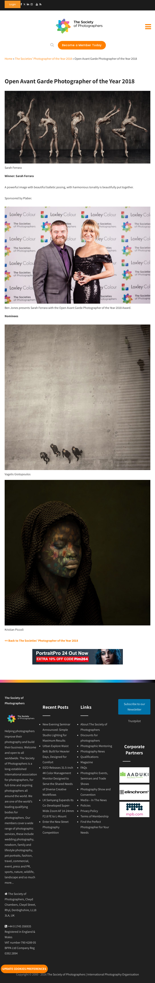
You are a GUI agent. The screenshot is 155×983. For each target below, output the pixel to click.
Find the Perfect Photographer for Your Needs (94, 827)
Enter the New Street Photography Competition (56, 827)
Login (12, 4)
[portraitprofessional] (77, 663)
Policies (85, 805)
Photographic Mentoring (96, 746)
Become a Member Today (82, 45)
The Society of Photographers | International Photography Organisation (93, 974)
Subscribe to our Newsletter (134, 706)
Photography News (92, 751)
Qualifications (89, 757)
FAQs (83, 768)
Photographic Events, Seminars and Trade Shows (94, 778)
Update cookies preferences (24, 969)
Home (8, 59)
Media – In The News (93, 800)
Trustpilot (134, 721)
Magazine (86, 762)
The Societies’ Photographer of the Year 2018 (43, 59)
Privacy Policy (89, 811)
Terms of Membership (94, 816)
